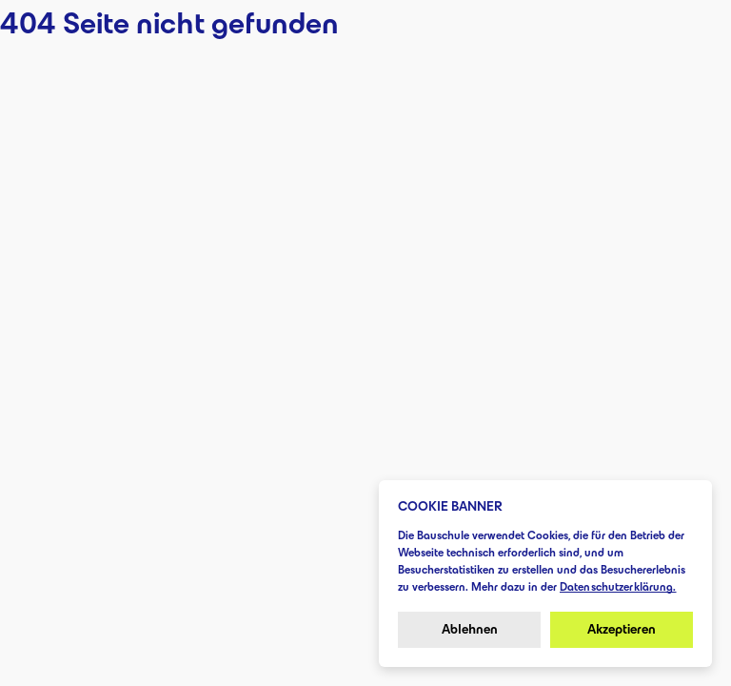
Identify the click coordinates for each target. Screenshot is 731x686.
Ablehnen (470, 629)
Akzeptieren (621, 629)
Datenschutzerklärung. (618, 586)
